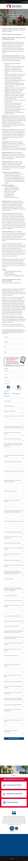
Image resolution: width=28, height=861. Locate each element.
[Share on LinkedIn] (22, 2)
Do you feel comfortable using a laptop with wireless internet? (14, 566)
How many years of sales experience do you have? (13, 681)
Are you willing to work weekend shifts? (11, 626)
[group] (14, 770)
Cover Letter (6, 391)
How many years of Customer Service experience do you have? (14, 456)
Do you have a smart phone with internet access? (13, 600)
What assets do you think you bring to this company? (12, 501)
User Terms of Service (9, 363)
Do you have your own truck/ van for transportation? (11, 731)
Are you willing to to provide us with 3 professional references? (13, 644)
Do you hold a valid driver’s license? (11, 595)
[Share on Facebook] (21, 2)
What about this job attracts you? (10, 491)
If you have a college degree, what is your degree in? (14, 416)
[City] (14, 374)
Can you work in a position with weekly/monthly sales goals (13, 687)
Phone (5, 352)
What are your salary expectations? (11, 655)
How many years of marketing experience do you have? (13, 554)
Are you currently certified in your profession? (13, 438)
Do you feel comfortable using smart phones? (13, 560)
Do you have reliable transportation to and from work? (13, 676)
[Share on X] (24, 2)
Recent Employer (7, 401)
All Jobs (3, 1)
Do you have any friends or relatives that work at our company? (14, 606)
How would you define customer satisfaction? (13, 461)
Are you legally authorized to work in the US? (12, 615)
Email (5, 347)
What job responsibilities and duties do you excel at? (14, 522)
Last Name (6, 341)
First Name (6, 336)
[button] (13, 775)
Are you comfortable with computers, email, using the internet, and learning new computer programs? (14, 427)
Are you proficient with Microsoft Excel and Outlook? (12, 433)
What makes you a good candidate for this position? (14, 471)
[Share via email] (26, 1)
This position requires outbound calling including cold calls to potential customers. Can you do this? (13, 699)
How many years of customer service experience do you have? (13, 548)
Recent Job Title (7, 395)
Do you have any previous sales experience (12, 543)
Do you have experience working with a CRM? (13, 704)
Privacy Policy (17, 363)
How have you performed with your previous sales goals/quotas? (13, 693)
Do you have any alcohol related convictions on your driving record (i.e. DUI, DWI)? (14, 637)
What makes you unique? (9, 578)
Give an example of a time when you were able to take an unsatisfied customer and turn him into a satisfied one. (13, 445)
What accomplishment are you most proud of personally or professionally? (12, 481)
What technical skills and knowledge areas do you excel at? (13, 721)
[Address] (14, 371)
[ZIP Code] (14, 381)
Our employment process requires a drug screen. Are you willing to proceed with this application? (14, 631)
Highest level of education (9, 406)
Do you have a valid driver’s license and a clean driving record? (13, 537)
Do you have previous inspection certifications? (13, 531)
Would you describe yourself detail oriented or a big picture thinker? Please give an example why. (14, 511)
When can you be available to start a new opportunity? (12, 665)
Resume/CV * (6, 383)
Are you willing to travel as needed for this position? (14, 621)
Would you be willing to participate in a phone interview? (12, 650)
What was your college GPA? (9, 411)
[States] (14, 377)
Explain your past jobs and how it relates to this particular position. (13, 710)
